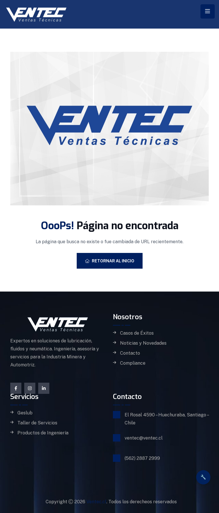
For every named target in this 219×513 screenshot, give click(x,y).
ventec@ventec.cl (144, 438)
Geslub (25, 413)
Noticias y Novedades (143, 343)
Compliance (132, 363)
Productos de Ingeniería (42, 433)
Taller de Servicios (37, 423)
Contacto (130, 353)
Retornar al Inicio (109, 261)
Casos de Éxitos (137, 333)
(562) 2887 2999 (142, 458)
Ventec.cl (96, 501)
